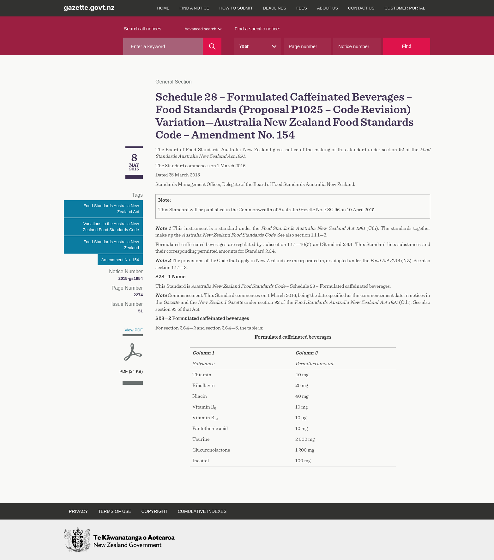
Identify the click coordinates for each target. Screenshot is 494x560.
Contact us (361, 8)
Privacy (78, 511)
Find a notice (194, 8)
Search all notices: (143, 28)
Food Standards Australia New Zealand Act (111, 208)
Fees (301, 8)
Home (163, 8)
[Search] (212, 46)
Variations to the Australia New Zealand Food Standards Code (111, 226)
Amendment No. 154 (120, 259)
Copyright (154, 511)
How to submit (236, 8)
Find (406, 46)
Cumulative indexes (202, 511)
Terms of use (114, 511)
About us (327, 8)
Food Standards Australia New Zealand (111, 244)
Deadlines (274, 8)
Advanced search (202, 29)
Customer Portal (404, 8)
